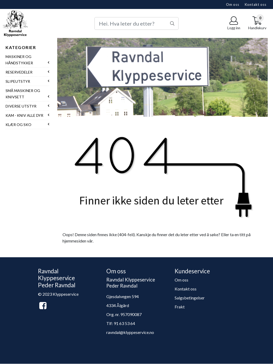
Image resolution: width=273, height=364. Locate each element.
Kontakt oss (255, 4)
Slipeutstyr (18, 81)
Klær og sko (18, 124)
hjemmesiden (74, 240)
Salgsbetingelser (190, 297)
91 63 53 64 (124, 323)
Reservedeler (19, 72)
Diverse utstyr (21, 106)
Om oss (232, 4)
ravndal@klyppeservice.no (130, 332)
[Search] (136, 23)
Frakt (180, 306)
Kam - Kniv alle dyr (24, 115)
